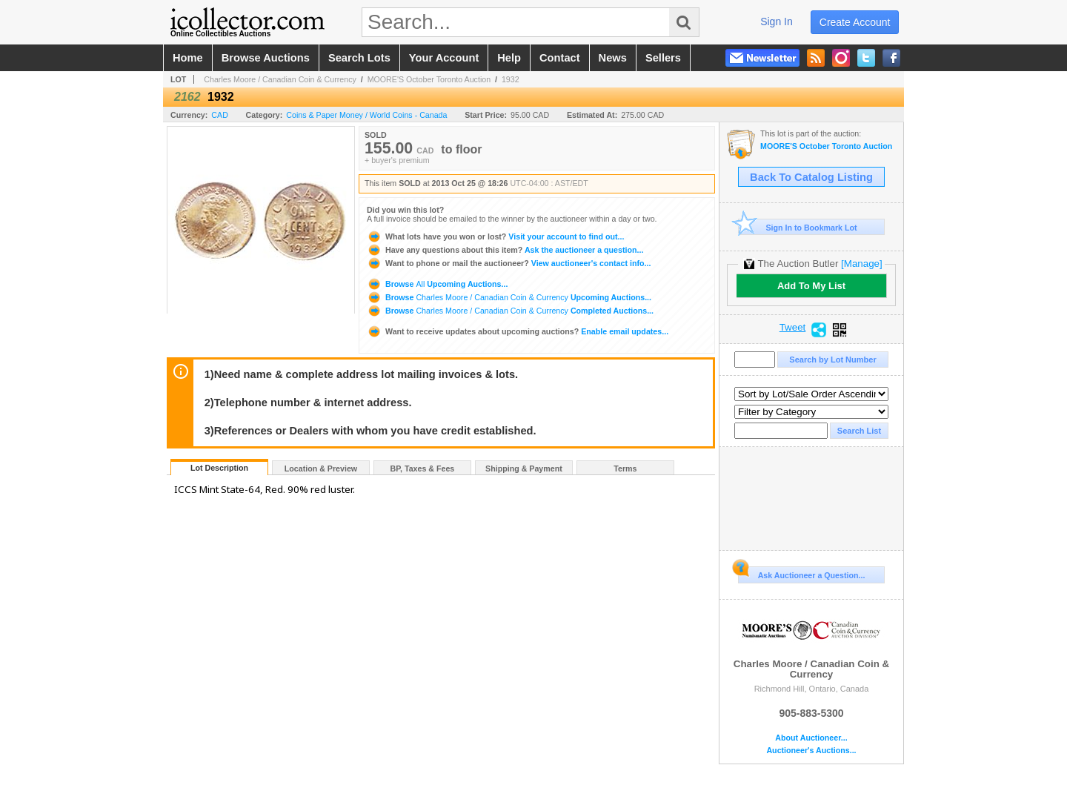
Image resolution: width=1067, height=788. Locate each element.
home (188, 58)
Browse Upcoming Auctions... (437, 283)
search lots (359, 58)
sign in (776, 21)
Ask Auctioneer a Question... (801, 573)
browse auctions (266, 58)
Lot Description (219, 467)
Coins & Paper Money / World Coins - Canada (366, 114)
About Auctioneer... (811, 738)
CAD (219, 114)
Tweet (793, 327)
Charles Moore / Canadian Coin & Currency (280, 79)
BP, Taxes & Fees (422, 468)
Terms (625, 468)
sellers (663, 58)
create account (855, 22)
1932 (510, 79)
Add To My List (811, 285)
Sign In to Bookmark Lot (797, 227)
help (509, 58)
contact (559, 58)
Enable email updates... (517, 331)
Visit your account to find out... (495, 236)
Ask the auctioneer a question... (505, 249)
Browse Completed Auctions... (510, 310)
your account (444, 58)
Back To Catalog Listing (811, 177)
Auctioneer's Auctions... (811, 750)
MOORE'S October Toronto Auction (429, 79)
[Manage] (861, 263)
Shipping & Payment (523, 468)
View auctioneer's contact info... (509, 263)
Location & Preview (321, 468)
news (613, 58)
